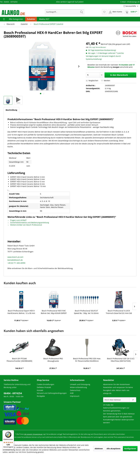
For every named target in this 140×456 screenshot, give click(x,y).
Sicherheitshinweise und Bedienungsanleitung (28, 222)
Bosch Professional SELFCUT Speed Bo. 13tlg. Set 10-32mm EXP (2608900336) (86, 312)
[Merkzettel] (104, 11)
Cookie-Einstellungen (45, 384)
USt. (90, 47)
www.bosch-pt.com (15, 257)
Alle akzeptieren (113, 448)
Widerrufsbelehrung (78, 387)
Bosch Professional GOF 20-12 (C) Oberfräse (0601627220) (120, 359)
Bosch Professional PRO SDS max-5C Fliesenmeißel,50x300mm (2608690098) (87, 359)
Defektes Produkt (44, 387)
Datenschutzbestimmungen (114, 408)
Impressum (74, 396)
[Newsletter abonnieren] (133, 399)
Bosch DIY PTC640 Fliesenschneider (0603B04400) (19, 359)
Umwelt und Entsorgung (80, 384)
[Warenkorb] (131, 11)
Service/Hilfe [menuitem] (129, 6)
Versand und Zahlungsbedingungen (52, 393)
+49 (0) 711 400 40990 (16, 263)
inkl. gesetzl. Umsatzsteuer (33, 434)
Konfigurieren (130, 448)
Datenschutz (75, 390)
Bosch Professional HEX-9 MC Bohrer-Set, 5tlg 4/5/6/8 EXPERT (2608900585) (54, 312)
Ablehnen (99, 448)
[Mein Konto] (115, 11)
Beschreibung (11, 110)
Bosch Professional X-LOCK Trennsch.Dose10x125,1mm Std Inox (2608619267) (119, 312)
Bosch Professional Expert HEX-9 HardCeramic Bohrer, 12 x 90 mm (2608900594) (21, 312)
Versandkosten (51, 434)
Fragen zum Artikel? (17, 220)
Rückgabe (41, 396)
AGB (71, 393)
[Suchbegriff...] (64, 11)
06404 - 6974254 (13, 393)
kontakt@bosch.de (15, 260)
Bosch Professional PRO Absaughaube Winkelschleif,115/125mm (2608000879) (53, 359)
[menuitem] (64, 11)
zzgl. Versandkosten (99, 47)
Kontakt (40, 390)
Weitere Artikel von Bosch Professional (25, 225)
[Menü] (12, 431)
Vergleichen (92, 80)
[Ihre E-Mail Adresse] (116, 399)
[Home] (4, 19)
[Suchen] (81, 11)
